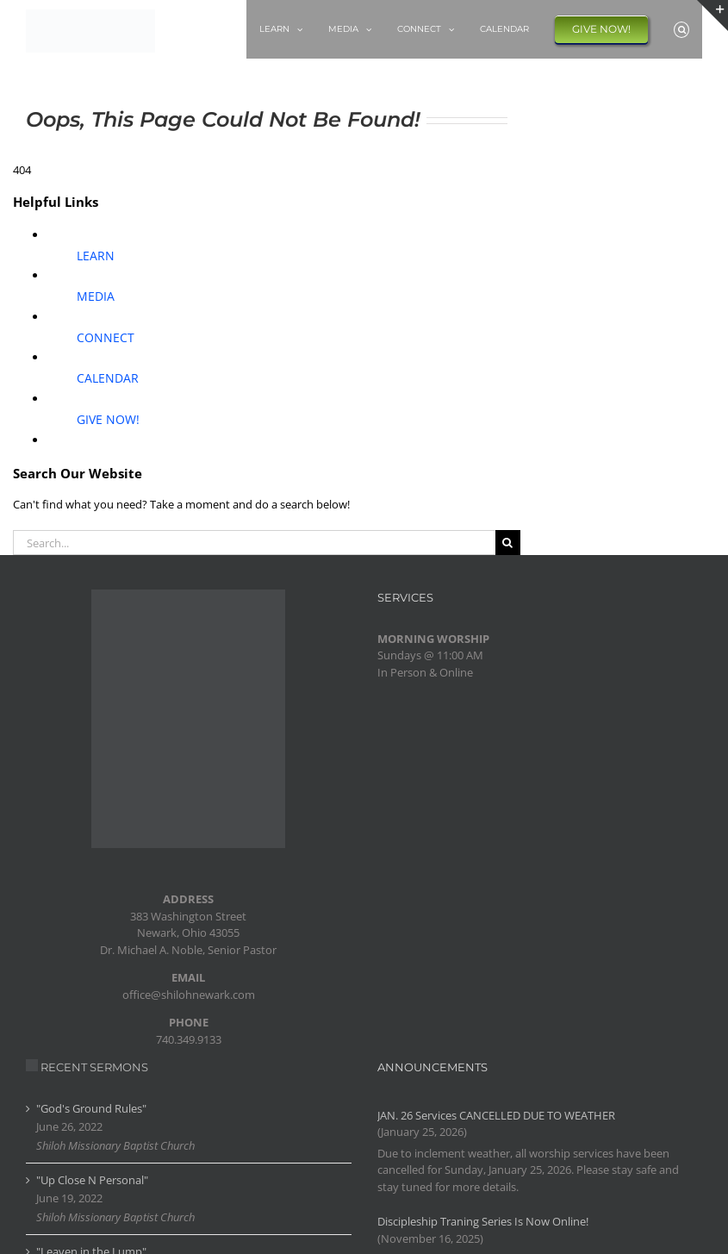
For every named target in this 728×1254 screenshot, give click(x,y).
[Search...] (254, 542)
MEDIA (96, 296)
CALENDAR (108, 378)
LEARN (96, 255)
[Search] (507, 542)
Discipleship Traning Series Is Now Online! (482, 1221)
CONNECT (105, 337)
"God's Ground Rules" (91, 1108)
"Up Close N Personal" (92, 1180)
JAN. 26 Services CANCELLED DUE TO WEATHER (496, 1115)
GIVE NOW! (108, 419)
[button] (681, 29)
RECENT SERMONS (94, 1067)
